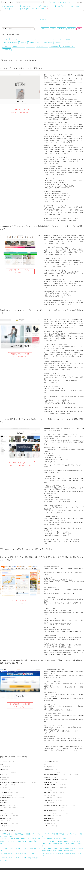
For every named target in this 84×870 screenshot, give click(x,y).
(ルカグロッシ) (50, 825)
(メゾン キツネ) (52, 820)
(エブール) (4, 774)
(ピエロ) (3, 810)
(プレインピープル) (9, 815)
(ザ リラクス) (8, 795)
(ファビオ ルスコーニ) (54, 810)
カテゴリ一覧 (61, 28)
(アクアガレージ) (7, 761)
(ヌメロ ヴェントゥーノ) (7, 805)
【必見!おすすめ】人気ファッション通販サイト (56, 838)
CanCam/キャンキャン (18, 46)
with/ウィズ (23, 42)
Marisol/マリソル (59, 42)
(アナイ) (47, 764)
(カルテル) (50, 782)
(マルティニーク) (7, 818)
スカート (52, 6)
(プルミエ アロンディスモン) (56, 813)
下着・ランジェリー (15, 8)
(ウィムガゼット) (8, 772)
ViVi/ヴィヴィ (30, 46)
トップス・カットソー (27, 6)
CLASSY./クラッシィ (49, 39)
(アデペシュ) (52, 761)
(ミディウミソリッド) (53, 818)
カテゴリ (67, 2)
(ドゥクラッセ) (6, 802)
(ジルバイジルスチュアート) (12, 797)
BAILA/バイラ (70, 42)
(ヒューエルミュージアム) (54, 808)
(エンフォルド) (50, 777)
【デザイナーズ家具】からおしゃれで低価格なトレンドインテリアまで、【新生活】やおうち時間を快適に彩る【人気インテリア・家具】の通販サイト (62, 843)
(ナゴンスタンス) (51, 802)
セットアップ (45, 6)
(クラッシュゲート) (55, 787)
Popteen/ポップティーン (67, 46)
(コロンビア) (5, 790)
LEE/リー (6, 39)
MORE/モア (14, 39)
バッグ (63, 6)
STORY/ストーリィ (35, 39)
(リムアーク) (49, 823)
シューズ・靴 (5, 8)
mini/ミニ (60, 39)
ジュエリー (78, 6)
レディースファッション (7, 6)
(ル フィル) (5, 825)
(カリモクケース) (55, 779)
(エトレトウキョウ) (52, 772)
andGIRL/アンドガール (35, 42)
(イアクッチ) (49, 767)
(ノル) (9, 808)
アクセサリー (71, 6)
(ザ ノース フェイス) (54, 792)
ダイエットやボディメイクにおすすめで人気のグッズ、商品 (17, 853)
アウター (18, 6)
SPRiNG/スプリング (42, 46)
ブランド (73, 2)
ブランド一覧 (71, 28)
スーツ (23, 8)
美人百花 (68, 39)
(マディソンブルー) (52, 815)
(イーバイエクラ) (50, 769)
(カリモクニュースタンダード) (17, 782)
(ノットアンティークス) (59, 805)
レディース (56, 2)
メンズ (62, 2)
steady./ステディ (48, 42)
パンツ (58, 6)
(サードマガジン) (9, 792)
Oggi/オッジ (6, 46)
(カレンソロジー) (7, 784)
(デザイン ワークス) (53, 800)
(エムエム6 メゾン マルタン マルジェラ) (61, 774)
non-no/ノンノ (24, 39)
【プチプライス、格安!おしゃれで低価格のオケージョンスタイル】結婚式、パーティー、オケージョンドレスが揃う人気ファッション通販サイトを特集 (20, 841)
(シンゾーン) (49, 795)
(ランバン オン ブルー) (10, 823)
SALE (48, 8)
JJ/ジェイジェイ (54, 46)
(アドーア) (4, 764)
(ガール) (3, 787)
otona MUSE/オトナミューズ (10, 42)
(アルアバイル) (6, 767)
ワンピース (37, 6)
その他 (42, 8)
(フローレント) (6, 813)
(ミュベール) (5, 820)
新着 (50, 2)
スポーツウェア (35, 8)
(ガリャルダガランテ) (55, 784)
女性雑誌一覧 (7, 49)
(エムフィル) (4, 777)
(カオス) (3, 779)
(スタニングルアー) (53, 797)
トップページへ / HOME (42, 19)
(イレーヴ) (4, 769)
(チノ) (3, 800)
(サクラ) (48, 790)
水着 (28, 8)
